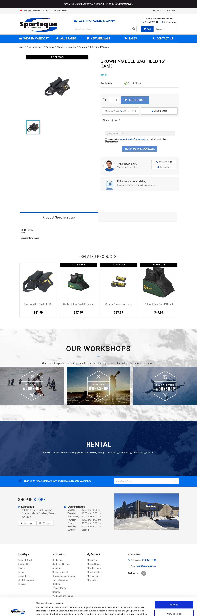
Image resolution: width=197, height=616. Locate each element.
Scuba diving (24, 576)
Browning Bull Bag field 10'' (38, 304)
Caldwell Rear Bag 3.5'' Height (78, 304)
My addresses (94, 568)
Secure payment (60, 572)
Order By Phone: (120, 111)
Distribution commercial (63, 576)
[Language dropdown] (157, 10)
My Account (93, 554)
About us (56, 568)
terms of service (126, 139)
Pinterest (119, 121)
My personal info (95, 572)
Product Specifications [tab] (59, 217)
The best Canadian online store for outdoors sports (45, 11)
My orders (92, 560)
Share (112, 121)
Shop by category (35, 38)
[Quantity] (112, 100)
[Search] (105, 29)
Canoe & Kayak (25, 560)
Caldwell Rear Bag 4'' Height (158, 304)
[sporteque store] (146, 511)
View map (28, 523)
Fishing (21, 572)
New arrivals (100, 38)
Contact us (57, 560)
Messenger (163, 167)
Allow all (174, 587)
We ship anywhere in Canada (97, 21)
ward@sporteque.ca (146, 566)
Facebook (143, 573)
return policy (141, 139)
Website (47, 523)
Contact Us (164, 38)
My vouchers (93, 576)
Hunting (21, 568)
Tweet (115, 121)
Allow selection (173, 596)
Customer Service (61, 564)
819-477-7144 (151, 22)
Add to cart (135, 100)
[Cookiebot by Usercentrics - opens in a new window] (18, 611)
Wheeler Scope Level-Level (118, 304)
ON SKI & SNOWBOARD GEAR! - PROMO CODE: (98, 4)
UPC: (23, 232)
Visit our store (170, 22)
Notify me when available (139, 149)
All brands (67, 38)
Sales (132, 38)
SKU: (23, 230)
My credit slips (94, 564)
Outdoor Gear (24, 564)
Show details (144, 610)
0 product (166, 29)
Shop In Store (159, 111)
